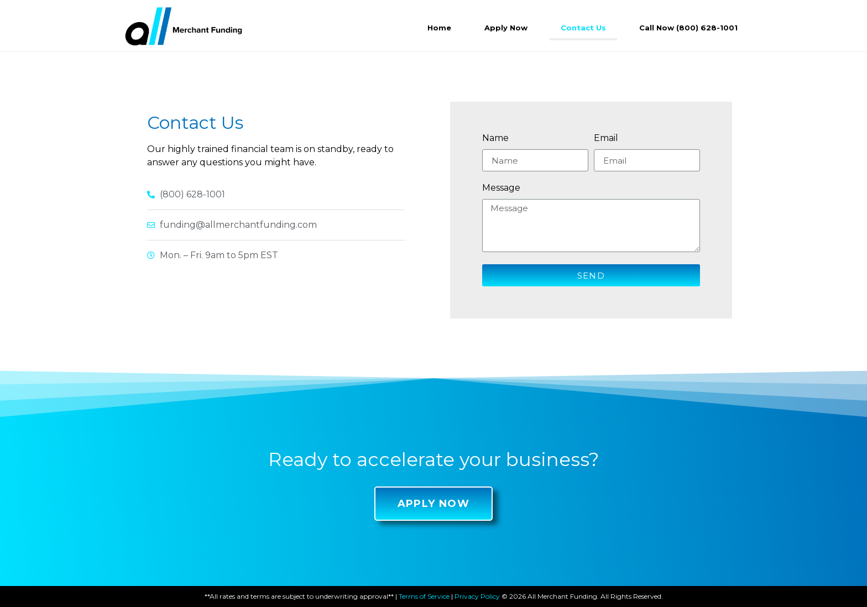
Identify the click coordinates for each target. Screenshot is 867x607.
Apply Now (505, 27)
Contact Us (583, 27)
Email (606, 138)
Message (501, 188)
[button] (433, 503)
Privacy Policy (477, 596)
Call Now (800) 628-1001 (688, 27)
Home (439, 27)
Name (495, 138)
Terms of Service (424, 596)
